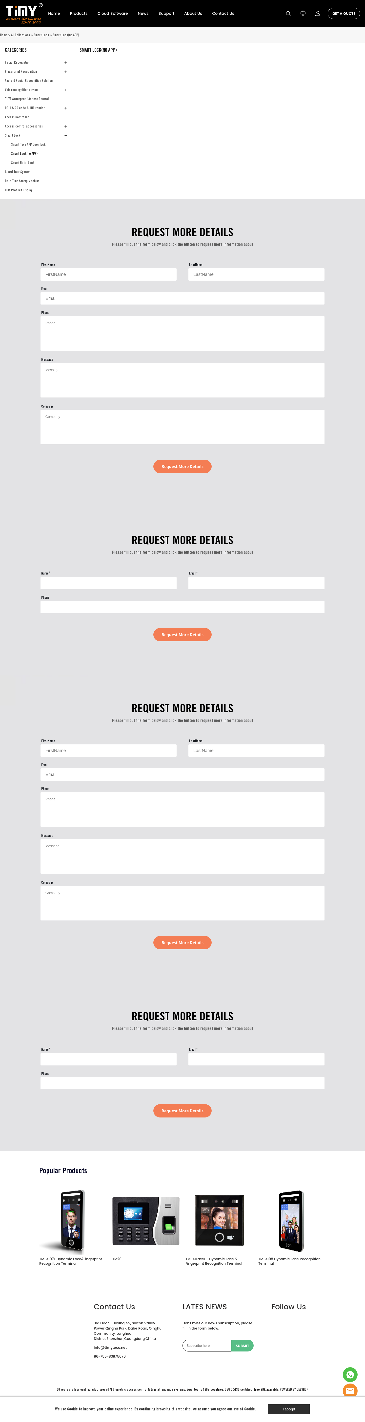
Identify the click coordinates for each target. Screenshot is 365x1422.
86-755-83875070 (110, 1356)
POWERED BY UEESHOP (294, 1389)
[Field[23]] (256, 583)
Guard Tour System (17, 172)
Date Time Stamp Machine (22, 181)
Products (79, 13)
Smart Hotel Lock (22, 163)
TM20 (117, 1259)
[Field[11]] (182, 298)
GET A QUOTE (343, 13)
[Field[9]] (109, 274)
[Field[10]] (256, 274)
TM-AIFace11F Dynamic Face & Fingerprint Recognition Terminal (213, 1261)
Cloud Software (113, 13)
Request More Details (182, 466)
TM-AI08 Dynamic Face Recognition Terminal (289, 1261)
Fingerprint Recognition (21, 71)
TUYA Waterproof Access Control (27, 99)
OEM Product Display (18, 190)
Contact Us (223, 13)
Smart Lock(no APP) (66, 35)
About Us (193, 13)
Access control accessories (24, 126)
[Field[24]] (182, 607)
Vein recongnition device (21, 90)
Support (166, 13)
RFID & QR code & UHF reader (25, 108)
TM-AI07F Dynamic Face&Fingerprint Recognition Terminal (70, 1261)
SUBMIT (242, 1345)
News (143, 13)
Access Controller (17, 117)
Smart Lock (41, 35)
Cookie (72, 1409)
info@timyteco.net (110, 1347)
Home (54, 13)
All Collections (20, 35)
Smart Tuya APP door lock (28, 144)
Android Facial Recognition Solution (29, 81)
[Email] (206, 1345)
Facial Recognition (17, 62)
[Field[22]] (109, 583)
